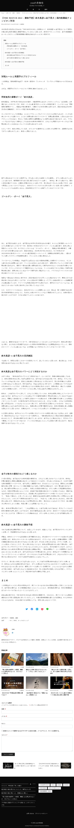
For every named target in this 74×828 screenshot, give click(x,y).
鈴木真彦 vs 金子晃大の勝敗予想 (14, 62)
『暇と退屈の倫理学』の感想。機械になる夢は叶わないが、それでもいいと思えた (12, 671)
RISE (15, 620)
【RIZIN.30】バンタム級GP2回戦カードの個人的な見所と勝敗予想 (61, 694)
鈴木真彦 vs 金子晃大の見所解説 (14, 52)
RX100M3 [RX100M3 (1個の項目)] (43, 788)
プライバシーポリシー (41, 813)
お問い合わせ (30, 813)
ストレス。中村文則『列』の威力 (11, 785)
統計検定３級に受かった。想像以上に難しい (14, 793)
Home (3, 13)
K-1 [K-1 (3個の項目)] (54, 785)
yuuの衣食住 (37, 3)
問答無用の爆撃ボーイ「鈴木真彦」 (17, 46)
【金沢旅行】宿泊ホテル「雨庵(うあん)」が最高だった (37, 694)
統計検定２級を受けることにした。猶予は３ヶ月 (16, 789)
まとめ (7, 65)
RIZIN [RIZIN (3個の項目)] (67, 785)
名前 (3, 709)
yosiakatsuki (36, 825)
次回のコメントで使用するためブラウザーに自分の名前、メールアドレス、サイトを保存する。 (31, 731)
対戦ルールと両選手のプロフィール (15, 43)
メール (4, 716)
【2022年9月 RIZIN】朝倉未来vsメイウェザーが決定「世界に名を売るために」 (49, 766)
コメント (4, 735)
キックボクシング (23, 620)
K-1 (11, 620)
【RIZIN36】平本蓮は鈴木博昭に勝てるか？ (12, 694)
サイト (3, 723)
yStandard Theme (28, 825)
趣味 (46, 9)
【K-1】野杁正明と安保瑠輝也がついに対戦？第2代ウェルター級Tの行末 (25, 766)
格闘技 (18, 13)
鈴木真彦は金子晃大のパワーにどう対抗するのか (21, 55)
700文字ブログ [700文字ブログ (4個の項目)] (45, 785)
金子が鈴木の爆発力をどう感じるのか (18, 58)
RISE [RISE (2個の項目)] (60, 785)
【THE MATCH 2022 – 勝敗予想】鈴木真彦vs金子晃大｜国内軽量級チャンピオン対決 (43, 13)
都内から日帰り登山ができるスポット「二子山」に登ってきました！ (36, 670)
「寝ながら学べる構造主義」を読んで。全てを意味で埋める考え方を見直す (61, 671)
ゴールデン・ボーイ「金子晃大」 (17, 49)
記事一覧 (8, 13)
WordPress (47, 825)
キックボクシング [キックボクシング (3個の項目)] (55, 788)
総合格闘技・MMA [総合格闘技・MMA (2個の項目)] (46, 791)
